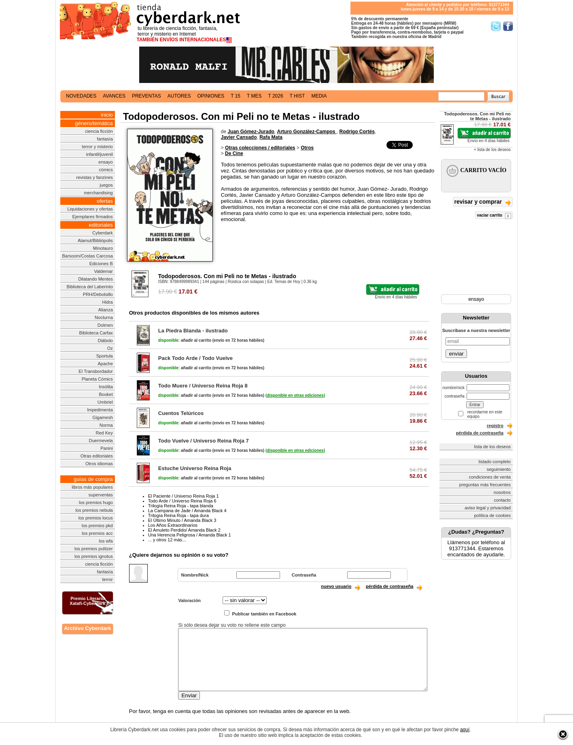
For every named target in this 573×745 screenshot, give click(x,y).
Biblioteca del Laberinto (89, 286)
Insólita (106, 386)
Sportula (104, 355)
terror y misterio (97, 146)
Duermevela (100, 440)
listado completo (495, 461)
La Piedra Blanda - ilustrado (193, 331)
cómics (106, 169)
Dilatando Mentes (95, 279)
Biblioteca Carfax (96, 332)
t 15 (235, 96)
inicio (107, 115)
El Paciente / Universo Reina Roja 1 (183, 496)
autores (179, 96)
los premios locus (96, 517)
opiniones (211, 96)
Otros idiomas (99, 463)
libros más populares (92, 487)
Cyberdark (102, 232)
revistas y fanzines (94, 177)
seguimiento (499, 469)
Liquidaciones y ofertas (90, 208)
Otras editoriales (97, 455)
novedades (81, 96)
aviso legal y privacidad (488, 507)
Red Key (104, 432)
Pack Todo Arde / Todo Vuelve (195, 358)
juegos (106, 185)
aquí (464, 729)
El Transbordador (95, 371)
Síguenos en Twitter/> (496, 26)
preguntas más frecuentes (485, 484)
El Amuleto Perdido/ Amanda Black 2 (184, 530)
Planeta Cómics (97, 379)
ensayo (105, 162)
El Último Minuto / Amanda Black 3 (182, 520)
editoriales (100, 225)
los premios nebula (93, 510)
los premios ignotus (93, 556)
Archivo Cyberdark (87, 628)
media (319, 96)
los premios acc (97, 533)
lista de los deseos (492, 446)
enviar (456, 354)
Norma (106, 425)
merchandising (98, 192)
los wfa (106, 541)
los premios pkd (97, 525)
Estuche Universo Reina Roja (194, 468)
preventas (146, 96)
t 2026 (275, 96)
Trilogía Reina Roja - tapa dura (178, 515)
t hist (297, 96)
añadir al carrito (184, 340)
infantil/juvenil (99, 154)
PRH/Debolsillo (98, 294)
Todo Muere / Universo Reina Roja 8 (203, 386)
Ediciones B (101, 263)
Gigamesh (103, 417)
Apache (105, 363)
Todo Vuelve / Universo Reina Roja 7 (203, 441)
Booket (106, 394)
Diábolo (105, 340)
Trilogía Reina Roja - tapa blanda (180, 505)
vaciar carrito (494, 216)
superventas (101, 494)
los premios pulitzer (93, 548)
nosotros (502, 492)
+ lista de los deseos (492, 149)
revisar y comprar (482, 202)
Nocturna (104, 317)
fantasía (105, 138)
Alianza (105, 309)
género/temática (94, 123)
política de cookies (492, 515)
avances (114, 96)
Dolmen (105, 325)
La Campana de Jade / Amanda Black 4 (187, 510)
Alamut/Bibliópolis (95, 240)
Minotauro (103, 248)
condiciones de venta (490, 477)
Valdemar (103, 271)
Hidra (107, 302)
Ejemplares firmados (92, 216)
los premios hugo (96, 502)
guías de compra (93, 479)
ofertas (105, 201)
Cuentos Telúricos (181, 413)
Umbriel (105, 402)
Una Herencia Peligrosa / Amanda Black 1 (189, 534)
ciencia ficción (98, 131)
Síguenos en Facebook (508, 26)
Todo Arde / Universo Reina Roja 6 (182, 500)
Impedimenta (100, 409)
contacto (502, 500)
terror (107, 579)
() (295, 395)
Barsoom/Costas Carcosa (87, 255)
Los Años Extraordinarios (172, 525)
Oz (110, 348)
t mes (254, 96)
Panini (106, 448)
